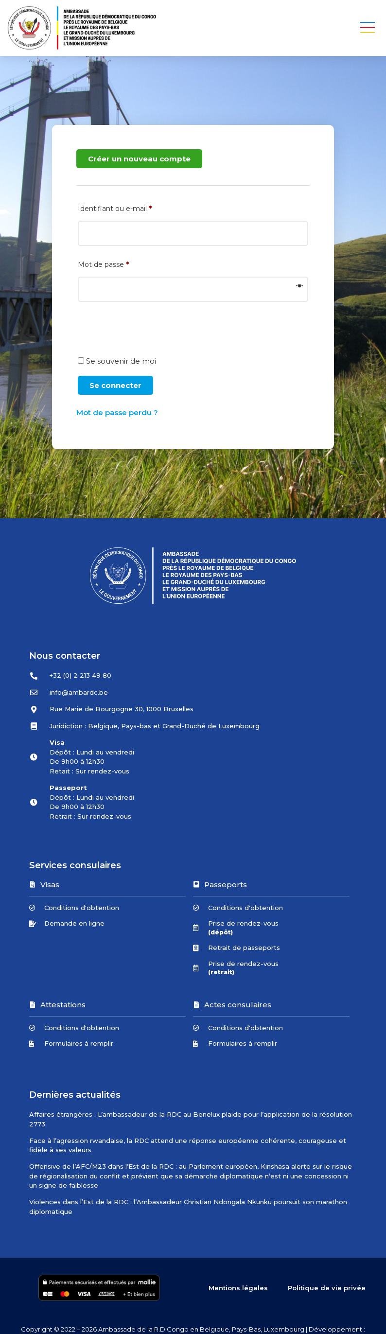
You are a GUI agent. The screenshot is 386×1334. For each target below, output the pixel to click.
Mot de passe (124, 264)
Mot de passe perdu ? (117, 412)
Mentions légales (238, 1288)
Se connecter (115, 385)
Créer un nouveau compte (139, 158)
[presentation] (150, 333)
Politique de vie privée (327, 1288)
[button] (368, 28)
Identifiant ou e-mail (135, 208)
